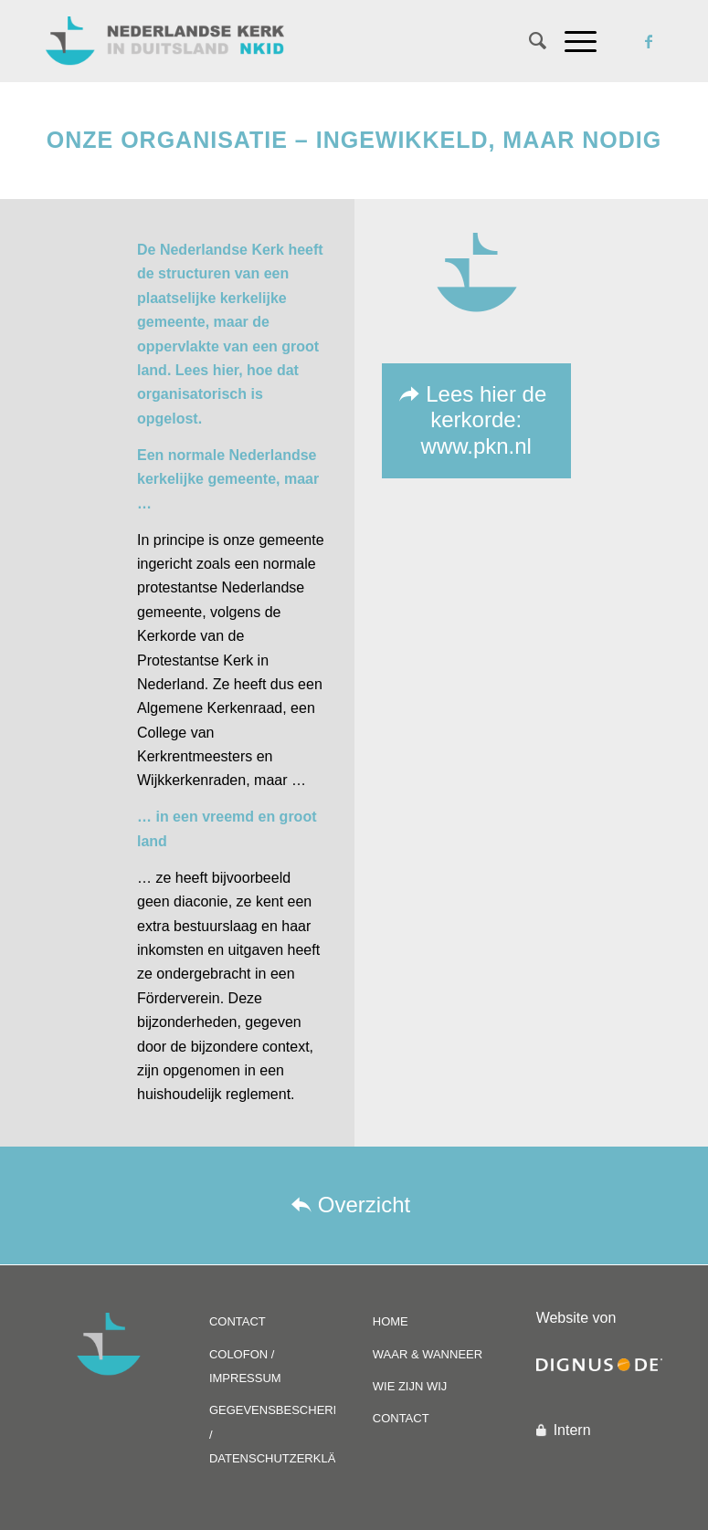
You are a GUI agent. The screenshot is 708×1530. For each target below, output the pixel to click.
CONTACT (237, 1321)
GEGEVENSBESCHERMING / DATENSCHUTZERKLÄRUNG (272, 1434)
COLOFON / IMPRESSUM (245, 1366)
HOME (390, 1321)
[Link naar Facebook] (648, 41)
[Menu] (571, 41)
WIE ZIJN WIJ (410, 1386)
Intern (572, 1430)
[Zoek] (528, 41)
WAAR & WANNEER (427, 1354)
